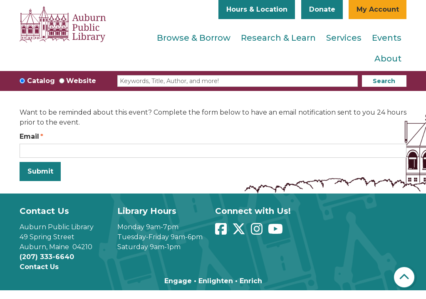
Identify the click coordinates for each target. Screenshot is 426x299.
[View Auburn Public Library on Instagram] (258, 231)
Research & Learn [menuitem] (278, 38)
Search (384, 81)
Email (29, 136)
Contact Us (39, 267)
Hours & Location (256, 9)
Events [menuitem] (386, 38)
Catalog (41, 81)
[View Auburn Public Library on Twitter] (240, 231)
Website (81, 81)
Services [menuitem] (344, 38)
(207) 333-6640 (47, 257)
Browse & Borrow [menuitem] (193, 38)
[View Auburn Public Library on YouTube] (276, 231)
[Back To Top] (404, 277)
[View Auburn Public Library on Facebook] (222, 231)
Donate (322, 9)
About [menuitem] (387, 59)
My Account (378, 9)
